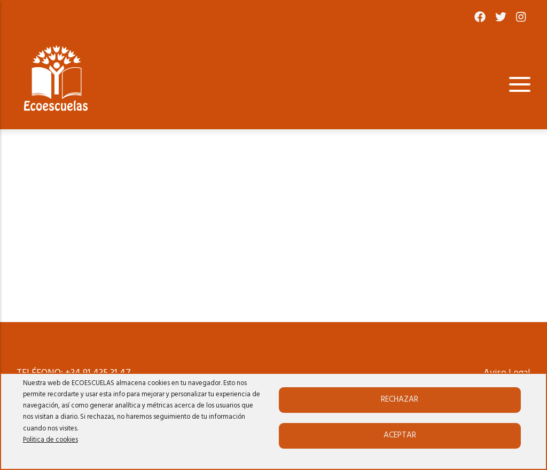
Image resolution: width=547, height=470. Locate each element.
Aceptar (400, 435)
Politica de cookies (50, 440)
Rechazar (399, 399)
